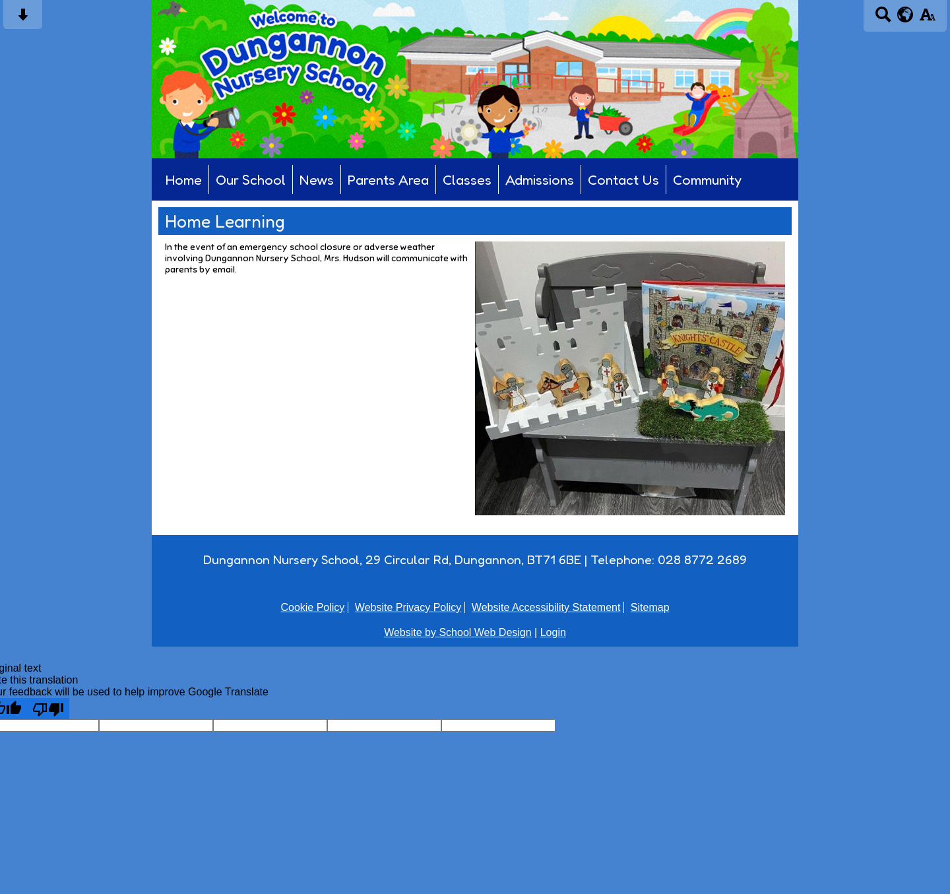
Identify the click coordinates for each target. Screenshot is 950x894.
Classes (467, 179)
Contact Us (623, 179)
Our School (251, 179)
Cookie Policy (312, 607)
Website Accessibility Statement (546, 607)
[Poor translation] (48, 708)
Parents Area (388, 179)
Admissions (539, 179)
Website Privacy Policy (408, 607)
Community (707, 179)
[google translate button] (905, 14)
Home (183, 179)
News (317, 179)
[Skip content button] (22, 18)
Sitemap (650, 607)
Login (553, 632)
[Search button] (883, 18)
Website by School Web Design (458, 632)
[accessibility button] (927, 18)
